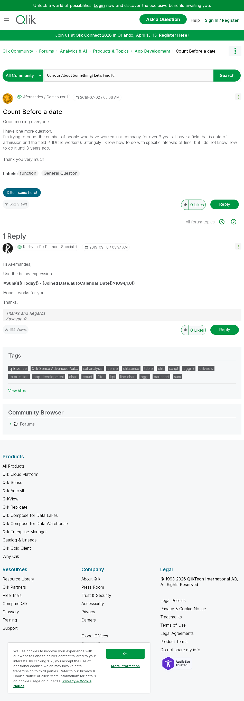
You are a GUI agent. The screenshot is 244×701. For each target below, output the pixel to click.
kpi (112, 376)
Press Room (92, 587)
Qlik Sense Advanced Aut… (55, 368)
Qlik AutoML (14, 490)
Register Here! (174, 35)
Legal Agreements (177, 633)
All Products (14, 466)
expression (19, 376)
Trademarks (171, 616)
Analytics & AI (73, 51)
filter (101, 376)
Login (99, 5)
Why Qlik (11, 556)
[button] (238, 96)
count (87, 376)
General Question (61, 173)
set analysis (92, 368)
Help (195, 20)
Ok (125, 653)
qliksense (131, 368)
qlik (161, 368)
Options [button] (235, 51)
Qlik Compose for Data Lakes (30, 515)
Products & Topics (111, 51)
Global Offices (94, 635)
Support (10, 628)
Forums (46, 51)
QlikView (10, 498)
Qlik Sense (12, 482)
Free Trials (12, 595)
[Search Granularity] (24, 76)
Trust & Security (96, 595)
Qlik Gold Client (17, 548)
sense (113, 368)
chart (73, 376)
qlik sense (18, 368)
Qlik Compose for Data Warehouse (35, 523)
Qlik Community (18, 51)
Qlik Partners (14, 587)
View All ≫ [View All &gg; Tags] (17, 391)
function (28, 173)
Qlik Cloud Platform (20, 474)
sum (177, 376)
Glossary (11, 611)
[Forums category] (10, 424)
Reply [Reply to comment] (224, 329)
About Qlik (90, 578)
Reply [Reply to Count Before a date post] (224, 204)
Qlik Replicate (15, 507)
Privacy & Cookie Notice (183, 608)
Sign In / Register (222, 20)
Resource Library (18, 578)
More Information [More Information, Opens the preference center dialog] (125, 666)
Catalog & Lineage (20, 539)
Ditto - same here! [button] (22, 192)
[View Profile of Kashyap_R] (32, 246)
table (148, 368)
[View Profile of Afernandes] (33, 97)
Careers (88, 620)
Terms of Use (173, 625)
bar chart (161, 376)
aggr (145, 376)
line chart (128, 376)
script (173, 368)
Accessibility (92, 603)
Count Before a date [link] (195, 51)
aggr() (188, 368)
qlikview (206, 368)
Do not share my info (181, 649)
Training (10, 620)
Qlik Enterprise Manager (25, 531)
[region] (79, 668)
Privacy (88, 611)
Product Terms (173, 641)
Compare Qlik (15, 603)
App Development (152, 51)
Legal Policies (173, 600)
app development (49, 376)
